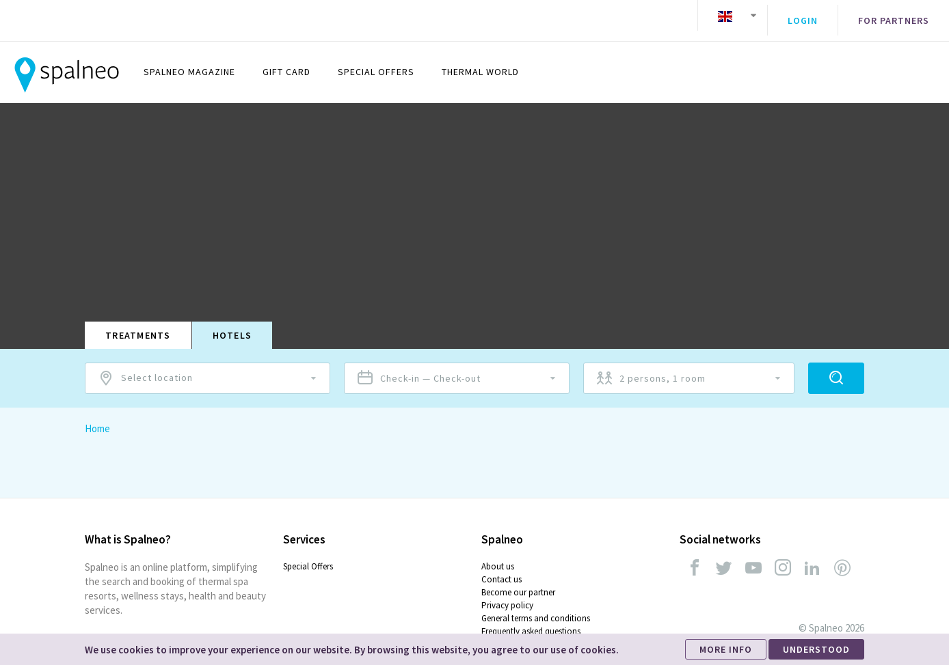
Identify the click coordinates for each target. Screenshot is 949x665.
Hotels (232, 325)
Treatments (138, 325)
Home (97, 418)
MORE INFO (725, 649)
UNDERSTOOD (816, 649)
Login (803, 16)
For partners (893, 16)
